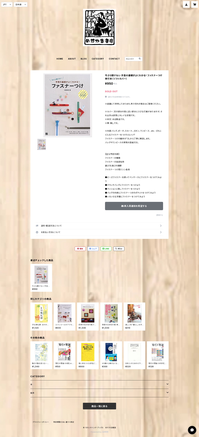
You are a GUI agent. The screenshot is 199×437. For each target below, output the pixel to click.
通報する (159, 215)
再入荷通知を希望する (134, 206)
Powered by (99, 432)
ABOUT (72, 59)
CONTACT (114, 59)
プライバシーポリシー (41, 422)
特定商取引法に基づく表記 (63, 422)
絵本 (32, 393)
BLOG (84, 59)
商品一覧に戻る (99, 406)
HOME (60, 59)
